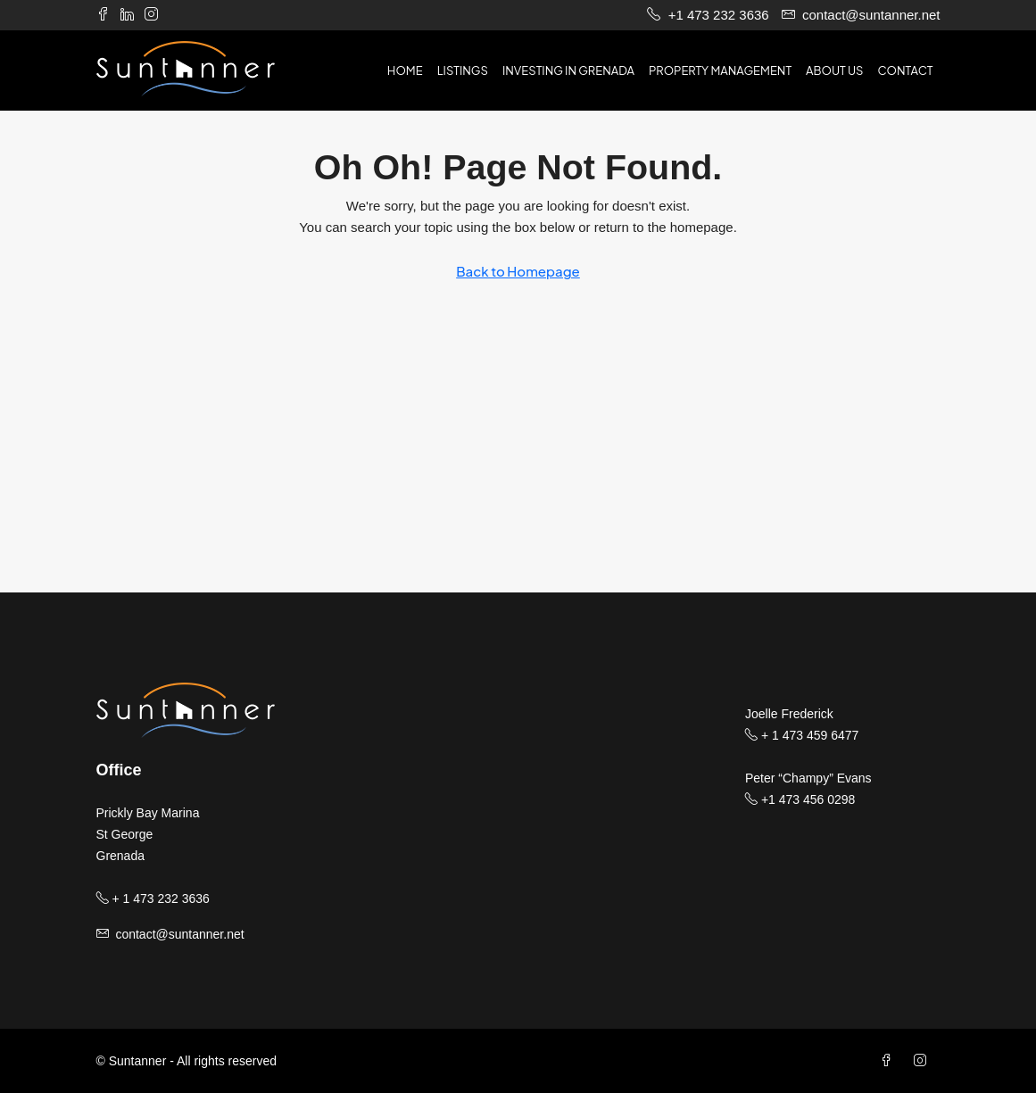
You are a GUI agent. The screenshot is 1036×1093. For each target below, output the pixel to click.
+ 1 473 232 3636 (153, 898)
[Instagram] (923, 1061)
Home (405, 70)
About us (834, 70)
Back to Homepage (518, 270)
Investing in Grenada (568, 70)
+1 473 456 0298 (800, 799)
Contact (904, 70)
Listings (462, 70)
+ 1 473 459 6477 (801, 735)
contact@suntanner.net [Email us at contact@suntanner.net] (179, 934)
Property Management (720, 70)
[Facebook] (889, 1061)
